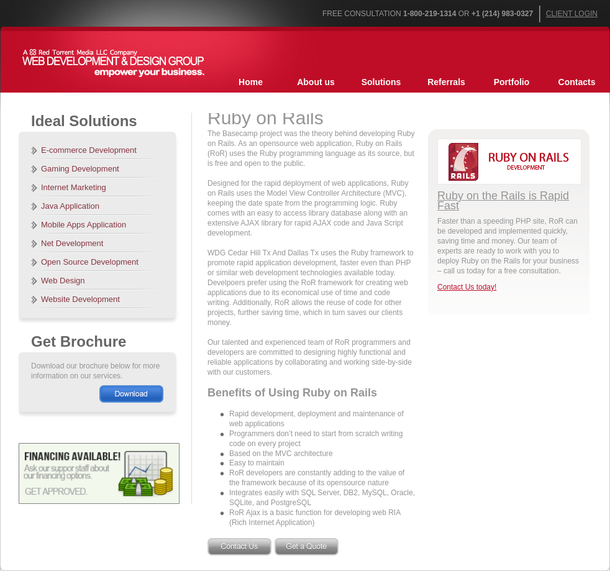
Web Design (63, 280)
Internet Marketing (73, 187)
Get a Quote (307, 546)
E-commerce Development (89, 150)
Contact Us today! (466, 287)
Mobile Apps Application (83, 224)
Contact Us (239, 546)
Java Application (70, 206)
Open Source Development (90, 262)
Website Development (80, 299)
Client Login (572, 13)
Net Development (72, 243)
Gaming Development (80, 168)
